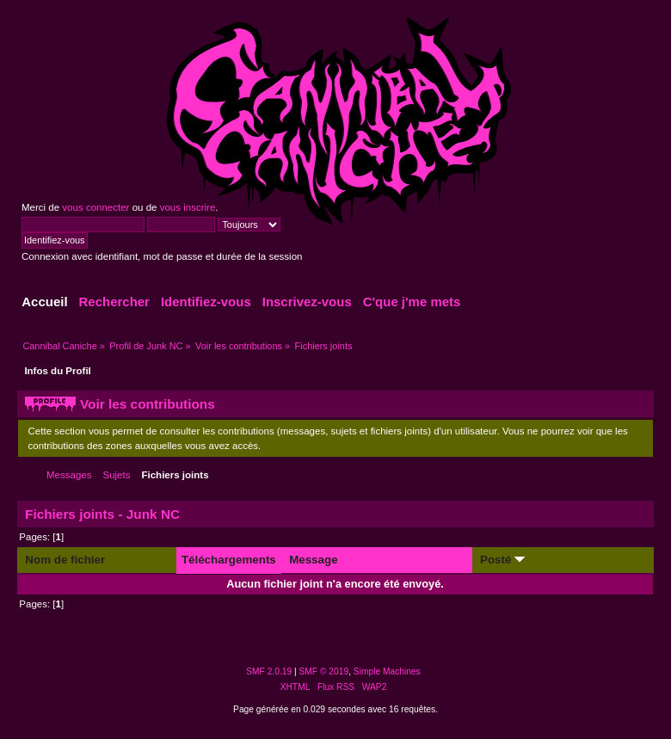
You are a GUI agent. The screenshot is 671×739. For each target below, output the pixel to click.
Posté (502, 559)
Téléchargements (229, 559)
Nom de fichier (65, 559)
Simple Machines (387, 671)
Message (313, 559)
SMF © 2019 (324, 671)
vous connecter (95, 207)
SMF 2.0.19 (269, 671)
